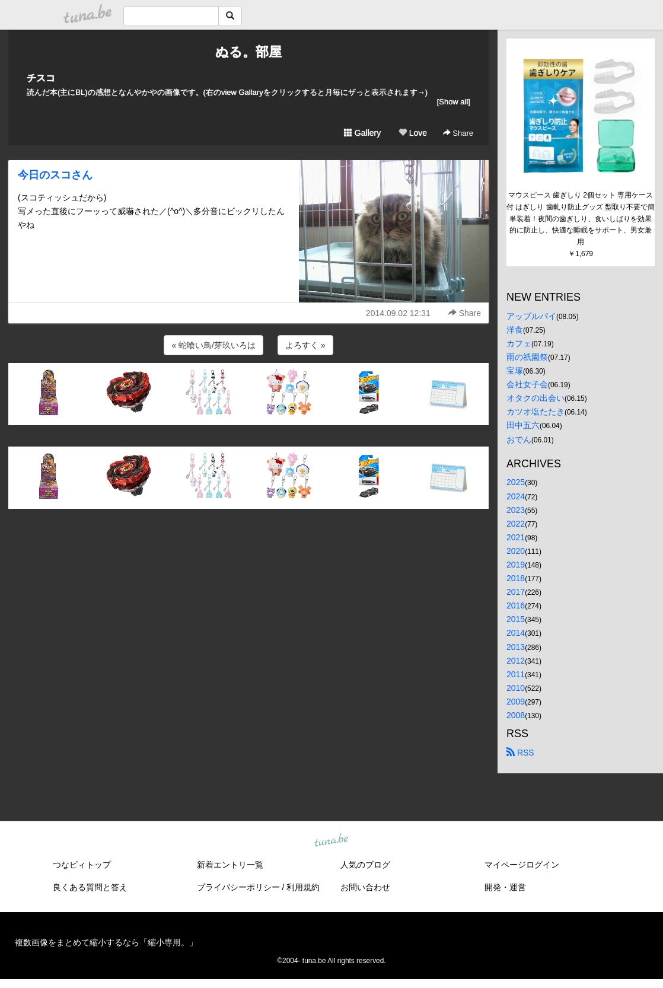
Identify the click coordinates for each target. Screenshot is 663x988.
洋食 (514, 329)
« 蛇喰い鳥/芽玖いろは (213, 345)
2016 (515, 605)
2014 (515, 633)
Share (458, 133)
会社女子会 (527, 384)
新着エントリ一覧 (230, 864)
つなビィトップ (82, 864)
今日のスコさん (55, 175)
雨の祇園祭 (527, 357)
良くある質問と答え (90, 887)
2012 (515, 660)
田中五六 (523, 425)
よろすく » (305, 345)
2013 (515, 647)
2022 (515, 523)
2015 (515, 619)
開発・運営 (505, 887)
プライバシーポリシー (238, 887)
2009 (515, 701)
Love (413, 133)
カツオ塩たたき (535, 411)
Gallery (362, 133)
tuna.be (331, 841)
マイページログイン (522, 864)
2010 (515, 688)
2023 (515, 510)
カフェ (518, 343)
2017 (515, 592)
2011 (515, 674)
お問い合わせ (365, 887)
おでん (518, 439)
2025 (515, 482)
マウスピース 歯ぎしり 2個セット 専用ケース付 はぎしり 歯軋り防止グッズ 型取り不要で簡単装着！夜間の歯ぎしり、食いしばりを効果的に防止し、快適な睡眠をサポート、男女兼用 (580, 218)
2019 (515, 564)
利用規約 (303, 887)
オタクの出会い (535, 398)
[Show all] (453, 101)
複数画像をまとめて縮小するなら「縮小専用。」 (106, 942)
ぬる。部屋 (248, 51)
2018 (515, 578)
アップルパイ (531, 316)
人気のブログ (365, 864)
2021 (515, 537)
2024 (515, 496)
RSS (520, 752)
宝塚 (514, 370)
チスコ (41, 78)
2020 (515, 551)
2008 (515, 715)
